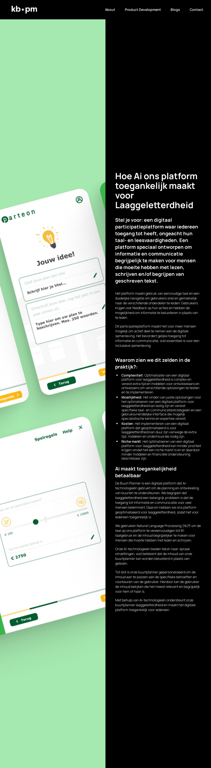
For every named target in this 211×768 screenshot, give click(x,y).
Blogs (175, 9)
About (110, 9)
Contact (196, 9)
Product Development (143, 9)
